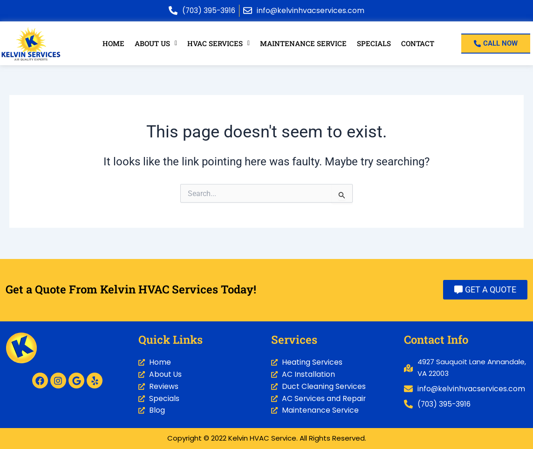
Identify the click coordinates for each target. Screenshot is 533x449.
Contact (417, 43)
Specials (373, 43)
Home (114, 43)
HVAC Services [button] (219, 43)
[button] (156, 43)
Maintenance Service (303, 43)
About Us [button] (156, 43)
